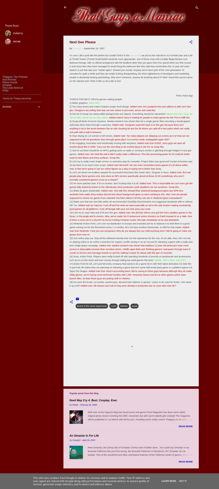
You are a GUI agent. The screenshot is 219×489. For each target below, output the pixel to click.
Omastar (7, 85)
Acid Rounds (9, 79)
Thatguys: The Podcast (14, 77)
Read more (186, 426)
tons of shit (135, 55)
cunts (113, 306)
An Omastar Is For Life (84, 435)
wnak (134, 306)
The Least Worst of (12, 88)
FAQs (5, 90)
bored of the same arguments (92, 306)
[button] (191, 42)
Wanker (124, 306)
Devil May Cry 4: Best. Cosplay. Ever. (93, 400)
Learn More (168, 481)
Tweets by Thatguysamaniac (16, 98)
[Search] (197, 8)
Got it (183, 481)
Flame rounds (9, 82)
